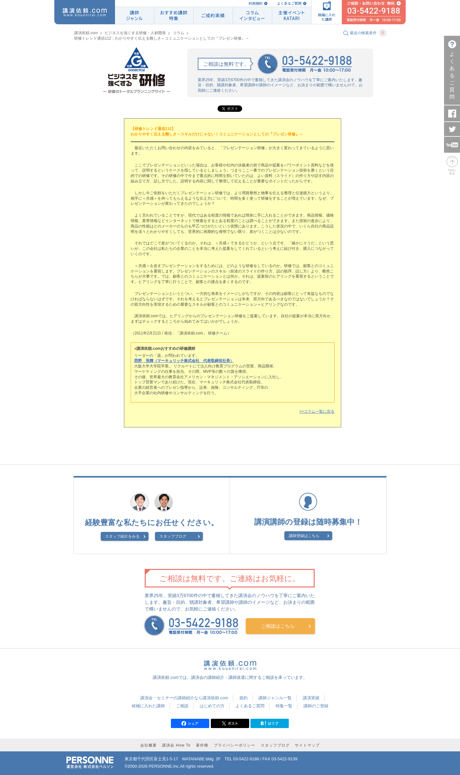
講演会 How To (176, 745)
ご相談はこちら (278, 626)
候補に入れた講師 (148, 705)
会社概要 (148, 745)
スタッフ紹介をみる (122, 536)
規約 (243, 697)
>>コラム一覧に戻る (316, 411)
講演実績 (311, 697)
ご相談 (182, 705)
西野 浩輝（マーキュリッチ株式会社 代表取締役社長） (184, 360)
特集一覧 (284, 705)
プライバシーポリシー (234, 745)
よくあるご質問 (289, 3)
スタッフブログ (172, 536)
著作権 (202, 745)
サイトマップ (307, 745)
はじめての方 (212, 705)
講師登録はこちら (304, 535)
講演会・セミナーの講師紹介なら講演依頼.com (184, 697)
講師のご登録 (315, 705)
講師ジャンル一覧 (275, 697)
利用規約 (256, 3)
